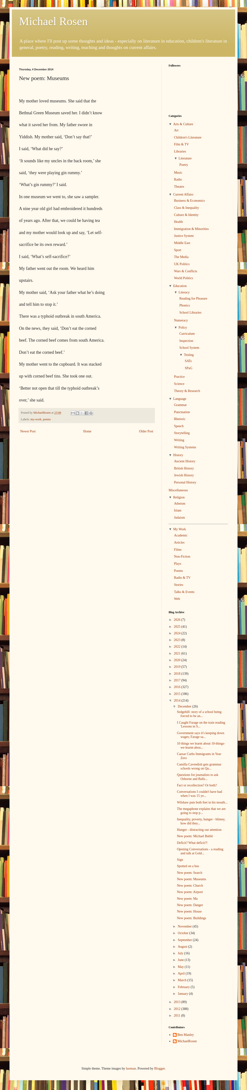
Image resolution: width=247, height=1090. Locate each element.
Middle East (182, 243)
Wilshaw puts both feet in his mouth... (202, 802)
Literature (185, 158)
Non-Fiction (182, 556)
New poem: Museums (191, 879)
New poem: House (189, 911)
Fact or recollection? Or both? (197, 785)
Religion (179, 497)
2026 (177, 619)
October (183, 933)
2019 (177, 667)
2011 (177, 1015)
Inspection (186, 341)
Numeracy (181, 320)
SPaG (188, 368)
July (181, 953)
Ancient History (184, 461)
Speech (179, 426)
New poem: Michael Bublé (195, 836)
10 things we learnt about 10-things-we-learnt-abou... (201, 745)
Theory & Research (187, 391)
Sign (180, 859)
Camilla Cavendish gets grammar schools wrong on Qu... (199, 766)
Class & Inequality (186, 208)
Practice (179, 376)
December (185, 706)
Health (178, 222)
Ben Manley (186, 1035)
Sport (177, 250)
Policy (183, 327)
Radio (178, 179)
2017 (177, 680)
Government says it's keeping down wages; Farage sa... (200, 735)
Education (180, 286)
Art (176, 130)
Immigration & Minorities (191, 229)
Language (179, 399)
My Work (179, 529)
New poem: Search (189, 873)
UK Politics (182, 264)
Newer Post (28, 431)
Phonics (184, 305)
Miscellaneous (178, 490)
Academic (181, 535)
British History (184, 468)
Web (177, 599)
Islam (177, 510)
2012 (177, 1009)
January (183, 993)
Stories (178, 585)
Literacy (184, 292)
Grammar (180, 405)
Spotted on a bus (188, 866)
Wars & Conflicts (185, 271)
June (181, 960)
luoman (131, 1068)
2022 (177, 646)
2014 (177, 700)
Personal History (185, 482)
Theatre (179, 186)
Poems (178, 571)
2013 (177, 1002)
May (181, 967)
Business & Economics (189, 200)
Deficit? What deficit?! (192, 843)
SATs (188, 361)
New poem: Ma (187, 898)
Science (179, 384)
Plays (177, 563)
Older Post (146, 431)
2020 (177, 660)
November (185, 926)
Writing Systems (185, 447)
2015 (177, 694)
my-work (35, 419)
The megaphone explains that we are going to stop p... (201, 811)
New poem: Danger (190, 905)
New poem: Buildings (191, 918)
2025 (177, 626)
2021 (177, 653)
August (183, 946)
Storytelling (182, 433)
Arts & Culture (183, 124)
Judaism (179, 517)
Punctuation (182, 412)
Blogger (159, 1068)
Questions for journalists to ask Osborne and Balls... (197, 777)
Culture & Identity (186, 215)
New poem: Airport (190, 892)
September (185, 940)
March (182, 980)
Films (178, 549)
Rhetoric (179, 419)
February (184, 987)
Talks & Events (184, 592)
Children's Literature (188, 137)
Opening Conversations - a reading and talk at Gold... (200, 851)
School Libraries (190, 312)
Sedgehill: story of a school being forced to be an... (199, 714)
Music (178, 172)
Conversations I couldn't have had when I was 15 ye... (199, 794)
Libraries (180, 151)
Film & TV (181, 144)
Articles (179, 542)
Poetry (183, 165)
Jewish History (184, 475)
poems (47, 419)
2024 (177, 633)
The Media (181, 257)
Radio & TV (182, 577)
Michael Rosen (53, 21)
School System (189, 347)
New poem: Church (190, 885)
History (178, 455)
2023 (177, 640)
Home (87, 431)
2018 (177, 673)
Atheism (179, 503)
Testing (189, 355)
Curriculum (187, 333)
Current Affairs (183, 194)
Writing (179, 440)
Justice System (184, 236)
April (181, 973)
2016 (177, 687)
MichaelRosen (187, 1041)
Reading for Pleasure (193, 298)
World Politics (183, 278)
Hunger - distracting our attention (199, 830)
